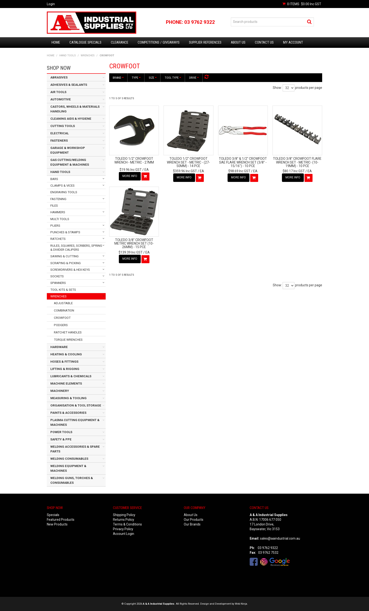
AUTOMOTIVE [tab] (60, 99)
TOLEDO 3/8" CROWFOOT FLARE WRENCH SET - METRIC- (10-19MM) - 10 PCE (297, 162)
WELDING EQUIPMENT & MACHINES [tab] (68, 468)
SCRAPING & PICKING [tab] (65, 263)
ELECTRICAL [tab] (59, 133)
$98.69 (239, 171)
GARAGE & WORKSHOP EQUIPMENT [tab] (67, 150)
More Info (129, 176)
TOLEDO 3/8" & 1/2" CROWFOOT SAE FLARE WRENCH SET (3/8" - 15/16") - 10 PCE (243, 162)
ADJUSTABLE (63, 303)
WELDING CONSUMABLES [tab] (69, 458)
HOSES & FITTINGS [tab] (64, 361)
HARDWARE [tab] (59, 347)
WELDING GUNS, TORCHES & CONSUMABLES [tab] (71, 480)
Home (56, 42)
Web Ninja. (241, 603)
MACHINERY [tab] (59, 391)
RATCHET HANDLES (68, 332)
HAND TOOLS (67, 55)
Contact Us (264, 42)
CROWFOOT (62, 318)
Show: (277, 88)
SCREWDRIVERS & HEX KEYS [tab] (70, 269)
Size (153, 77)
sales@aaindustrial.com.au (280, 538)
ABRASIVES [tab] (59, 77)
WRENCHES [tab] (58, 296)
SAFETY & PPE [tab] (61, 439)
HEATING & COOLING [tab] (66, 354)
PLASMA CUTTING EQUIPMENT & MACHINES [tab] (75, 422)
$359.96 (185, 171)
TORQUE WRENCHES (68, 339)
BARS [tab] (54, 179)
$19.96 (131, 170)
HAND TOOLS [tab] (60, 172)
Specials (53, 515)
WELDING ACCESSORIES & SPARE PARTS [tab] (75, 449)
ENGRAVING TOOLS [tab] (63, 192)
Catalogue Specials (85, 42)
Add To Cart (145, 176)
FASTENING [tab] (58, 199)
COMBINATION (64, 310)
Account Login (123, 534)
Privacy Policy (123, 529)
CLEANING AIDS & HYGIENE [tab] (70, 118)
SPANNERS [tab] (58, 283)
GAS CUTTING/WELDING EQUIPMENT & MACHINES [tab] (69, 162)
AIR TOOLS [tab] (58, 92)
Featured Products (60, 519)
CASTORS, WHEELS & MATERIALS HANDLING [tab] (75, 109)
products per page (308, 88)
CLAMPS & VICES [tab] (62, 185)
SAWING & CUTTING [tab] (64, 256)
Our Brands (192, 524)
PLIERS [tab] (55, 225)
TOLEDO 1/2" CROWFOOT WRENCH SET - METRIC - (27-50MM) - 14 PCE (188, 162)
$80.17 (294, 171)
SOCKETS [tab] (57, 276)
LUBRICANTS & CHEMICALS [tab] (70, 376)
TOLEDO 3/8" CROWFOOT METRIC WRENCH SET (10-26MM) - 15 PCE (134, 243)
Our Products (193, 519)
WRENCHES (88, 55)
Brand (118, 77)
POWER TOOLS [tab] (61, 432)
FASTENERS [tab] (59, 140)
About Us (238, 42)
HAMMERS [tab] (57, 212)
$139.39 (131, 252)
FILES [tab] (54, 205)
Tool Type (173, 77)
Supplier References (205, 42)
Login (51, 4)
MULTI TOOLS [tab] (59, 219)
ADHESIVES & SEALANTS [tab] (68, 84)
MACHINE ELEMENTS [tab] (66, 383)
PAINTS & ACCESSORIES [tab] (68, 412)
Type (136, 77)
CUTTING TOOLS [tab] (62, 126)
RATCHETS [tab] (58, 239)
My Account (293, 42)
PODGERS (61, 325)
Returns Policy (123, 519)
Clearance (119, 42)
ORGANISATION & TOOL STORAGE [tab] (75, 405)
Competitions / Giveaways (159, 42)
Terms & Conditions (127, 524)
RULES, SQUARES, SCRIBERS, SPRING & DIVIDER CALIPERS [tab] (76, 247)
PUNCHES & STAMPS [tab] (65, 232)
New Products (57, 524)
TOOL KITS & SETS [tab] (63, 289)
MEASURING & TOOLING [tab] (68, 398)
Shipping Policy (124, 515)
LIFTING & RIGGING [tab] (64, 369)
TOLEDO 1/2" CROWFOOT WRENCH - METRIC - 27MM (134, 160)
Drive (194, 77)
